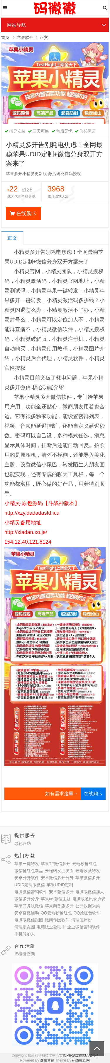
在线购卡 (23, 213)
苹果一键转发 (26, 863)
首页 (5, 37)
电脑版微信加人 (89, 891)
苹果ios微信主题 (56, 898)
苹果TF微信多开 (55, 863)
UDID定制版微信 (29, 884)
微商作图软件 (57, 919)
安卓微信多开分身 (57, 877)
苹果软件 (25, 37)
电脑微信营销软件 (30, 891)
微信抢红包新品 (28, 870)
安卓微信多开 (61, 891)
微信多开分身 (26, 898)
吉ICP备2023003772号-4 (78, 1055)
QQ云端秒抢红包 (56, 912)
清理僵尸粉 (81, 919)
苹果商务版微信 (28, 905)
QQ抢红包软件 (87, 912)
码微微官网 (24, 954)
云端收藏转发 (87, 870)
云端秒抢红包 (84, 863)
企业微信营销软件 (83, 927)
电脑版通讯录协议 (88, 898)
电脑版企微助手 (51, 927)
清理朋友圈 (24, 927)
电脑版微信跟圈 (28, 919)
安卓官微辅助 (26, 912)
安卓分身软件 (26, 877)
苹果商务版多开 (59, 905)
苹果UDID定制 (60, 884)
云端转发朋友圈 (59, 870)
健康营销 (47, 1060)
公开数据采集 (87, 905)
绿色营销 (22, 843)
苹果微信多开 (87, 877)
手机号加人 (24, 934)
